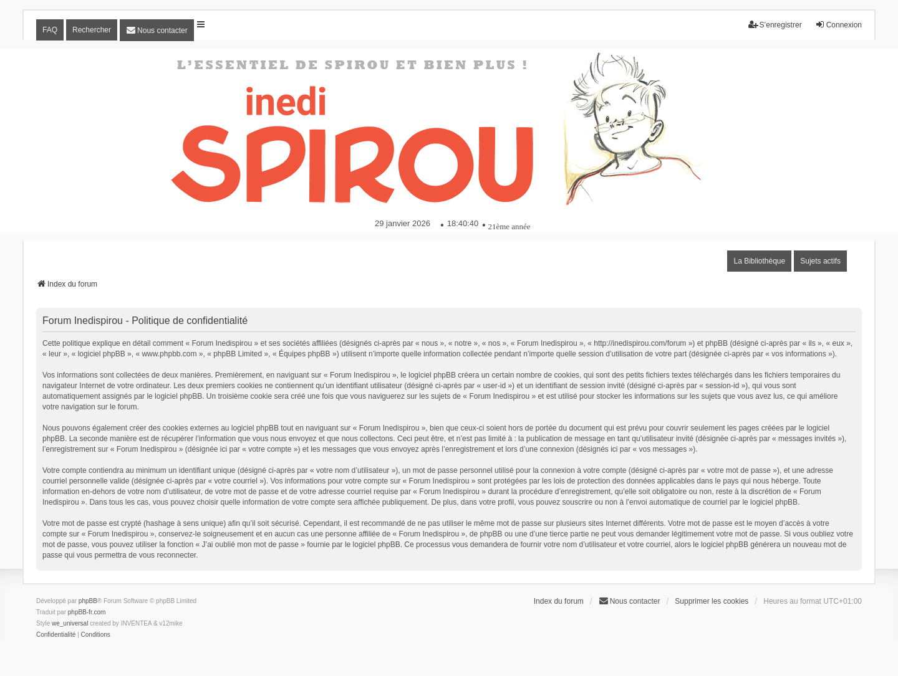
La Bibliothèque (759, 261)
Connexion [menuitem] (838, 24)
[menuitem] (157, 30)
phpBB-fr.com (87, 612)
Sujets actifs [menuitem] (820, 261)
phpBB (88, 600)
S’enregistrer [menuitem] (775, 24)
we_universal (70, 623)
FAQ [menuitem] (49, 30)
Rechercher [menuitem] (91, 30)
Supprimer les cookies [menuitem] (711, 601)
